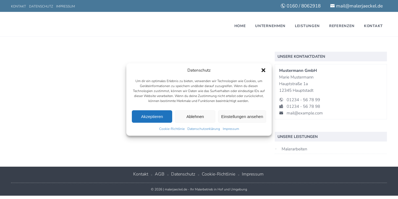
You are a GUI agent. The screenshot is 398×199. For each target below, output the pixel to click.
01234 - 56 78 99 (303, 100)
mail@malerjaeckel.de (356, 6)
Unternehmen (270, 25)
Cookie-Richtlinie (172, 129)
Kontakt (18, 6)
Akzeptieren (152, 116)
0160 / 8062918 (301, 6)
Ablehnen (195, 116)
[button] (263, 70)
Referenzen (342, 25)
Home (240, 25)
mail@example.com (305, 113)
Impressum (231, 129)
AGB (159, 174)
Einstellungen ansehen (242, 116)
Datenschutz (41, 6)
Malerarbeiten (294, 149)
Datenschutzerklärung (203, 129)
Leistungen (307, 25)
